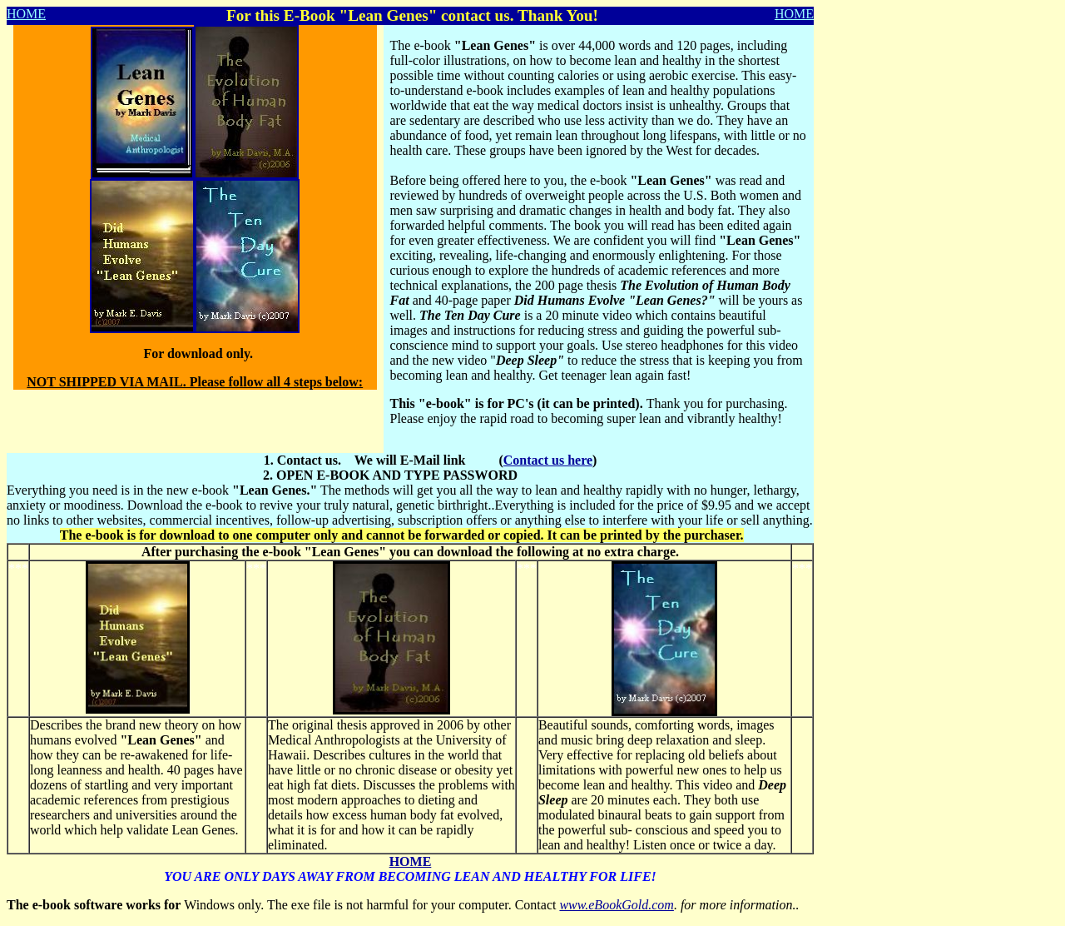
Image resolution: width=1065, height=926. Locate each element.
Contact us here (547, 460)
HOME (26, 14)
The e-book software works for (94, 905)
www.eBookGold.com (616, 905)
